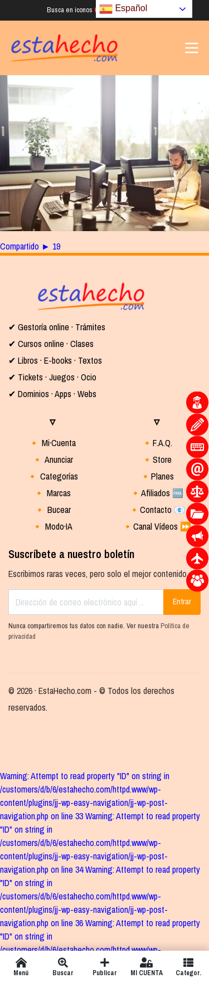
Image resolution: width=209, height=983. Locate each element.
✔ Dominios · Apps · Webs (52, 394)
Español (123, 9)
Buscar (63, 966)
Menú (21, 966)
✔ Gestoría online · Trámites (56, 327)
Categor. (188, 966)
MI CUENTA (146, 966)
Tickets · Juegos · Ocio (56, 377)
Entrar (182, 601)
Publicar (104, 966)
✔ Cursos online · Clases (51, 344)
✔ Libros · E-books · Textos (55, 360)
